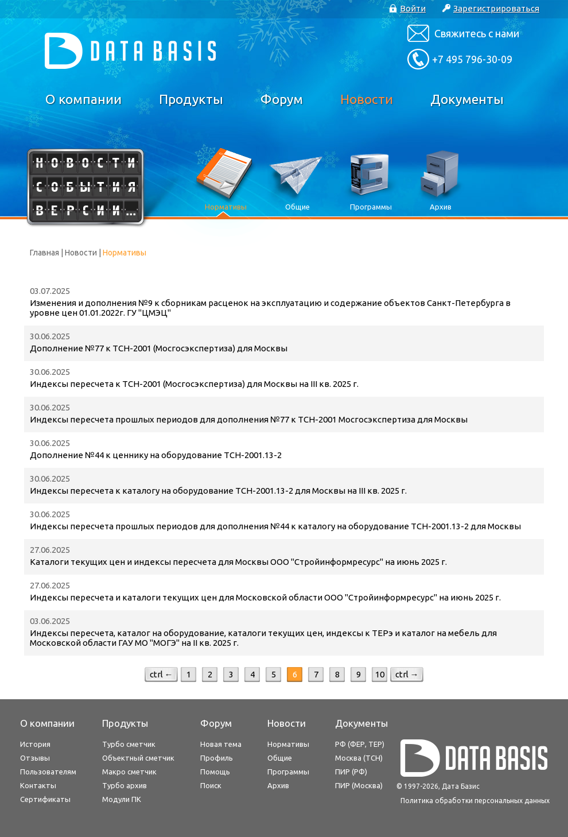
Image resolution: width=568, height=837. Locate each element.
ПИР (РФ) (351, 772)
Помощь (215, 772)
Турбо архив (124, 785)
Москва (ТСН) (359, 758)
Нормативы (288, 744)
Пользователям (48, 772)
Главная (44, 252)
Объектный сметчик (138, 758)
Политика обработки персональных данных (475, 800)
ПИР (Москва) (359, 785)
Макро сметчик (129, 772)
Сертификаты (45, 799)
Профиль (216, 758)
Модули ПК (121, 799)
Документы (467, 99)
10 (379, 674)
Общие (279, 758)
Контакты (38, 785)
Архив (278, 785)
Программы (288, 772)
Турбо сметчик (128, 744)
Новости (366, 99)
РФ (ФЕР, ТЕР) (359, 744)
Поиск (210, 785)
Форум (281, 99)
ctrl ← (161, 674)
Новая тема (221, 744)
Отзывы (35, 758)
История (35, 744)
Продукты (191, 99)
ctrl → (407, 674)
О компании (83, 99)
